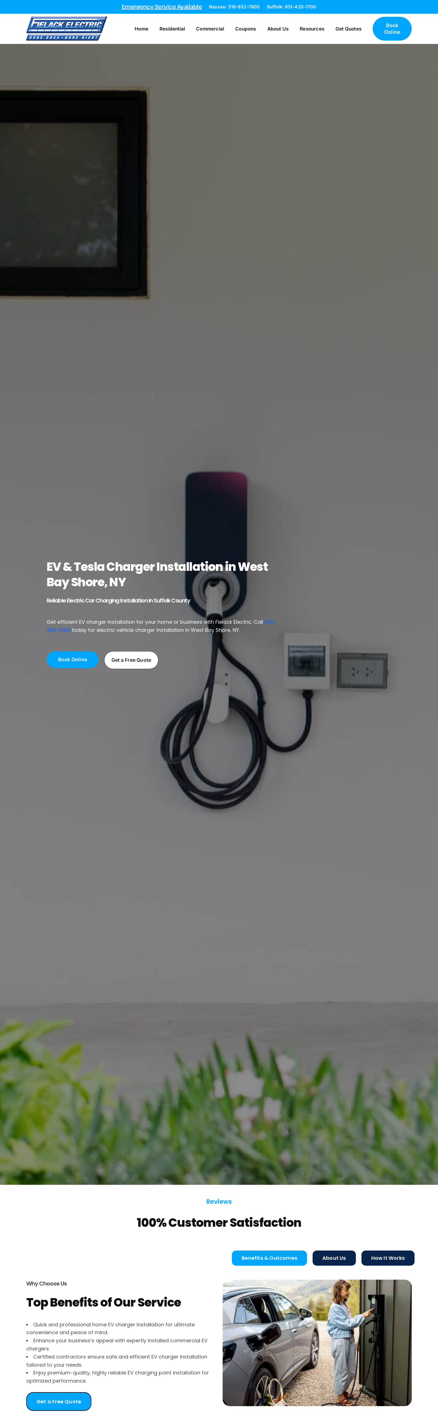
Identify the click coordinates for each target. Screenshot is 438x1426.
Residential (179, 29)
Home (149, 29)
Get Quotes (356, 29)
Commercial (218, 29)
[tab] (269, 1258)
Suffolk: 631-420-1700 (291, 7)
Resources (319, 29)
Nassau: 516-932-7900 (234, 7)
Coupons (253, 29)
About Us (285, 29)
